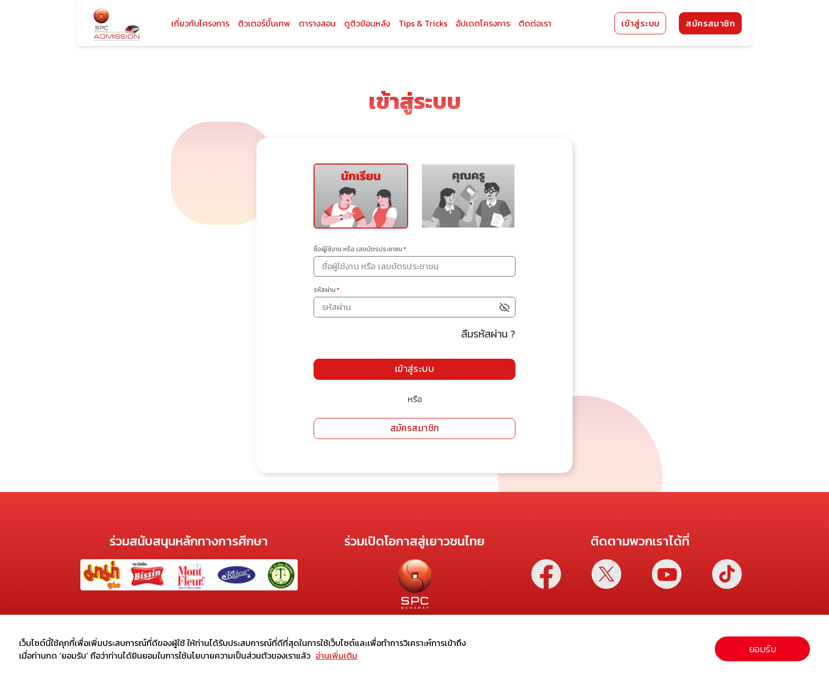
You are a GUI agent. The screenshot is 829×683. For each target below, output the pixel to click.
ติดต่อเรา (535, 23)
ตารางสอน (317, 23)
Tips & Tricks (423, 23)
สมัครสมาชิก (710, 23)
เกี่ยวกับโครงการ (200, 23)
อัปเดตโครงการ (483, 23)
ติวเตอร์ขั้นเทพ (264, 23)
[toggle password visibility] (512, 312)
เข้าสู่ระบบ (640, 23)
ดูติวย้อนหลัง (367, 23)
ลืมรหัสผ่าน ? (495, 339)
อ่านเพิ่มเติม (336, 655)
